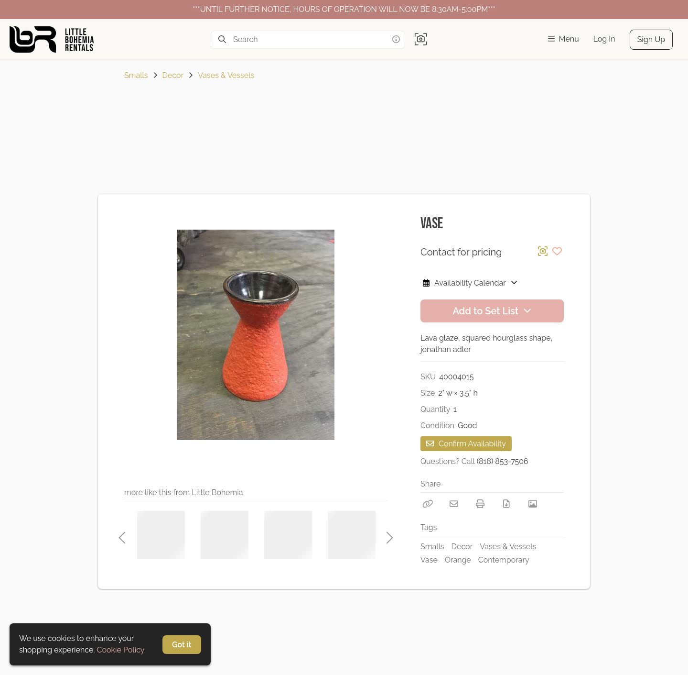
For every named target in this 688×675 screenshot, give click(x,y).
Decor (173, 75)
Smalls (136, 75)
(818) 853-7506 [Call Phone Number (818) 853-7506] (502, 461)
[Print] (480, 504)
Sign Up (651, 39)
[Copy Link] (427, 504)
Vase (429, 559)
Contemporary (503, 559)
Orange (458, 559)
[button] (421, 40)
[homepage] (55, 39)
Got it (182, 644)
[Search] (222, 39)
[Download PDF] (506, 504)
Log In (604, 39)
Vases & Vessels (226, 75)
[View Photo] (533, 504)
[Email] (454, 504)
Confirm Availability (466, 443)
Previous (122, 535)
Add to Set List (491, 311)
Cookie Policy (121, 649)
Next (387, 535)
